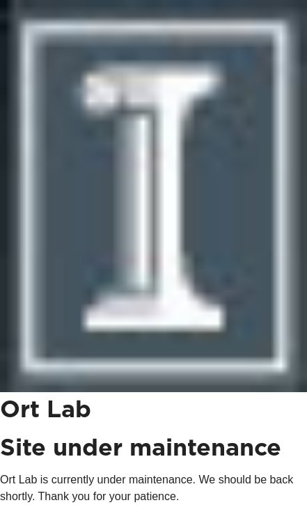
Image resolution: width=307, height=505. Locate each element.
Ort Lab (45, 410)
